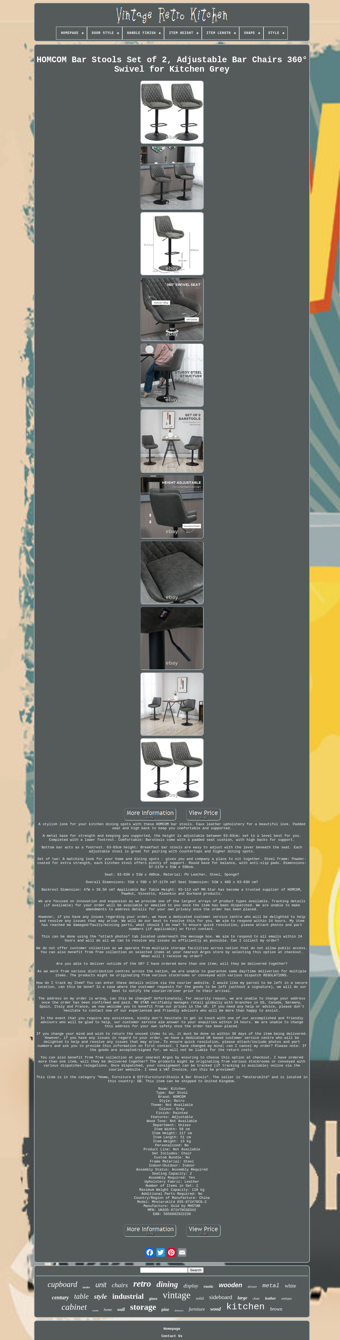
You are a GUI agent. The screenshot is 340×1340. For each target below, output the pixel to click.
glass (153, 1299)
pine (165, 1309)
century (60, 1297)
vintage (176, 1295)
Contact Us (171, 1336)
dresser (252, 1287)
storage (143, 1307)
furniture (197, 1309)
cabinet (74, 1307)
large (242, 1297)
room (95, 1310)
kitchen (245, 1307)
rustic (209, 1286)
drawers (179, 1310)
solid (200, 1298)
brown (276, 1309)
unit (100, 1285)
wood (215, 1309)
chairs (120, 1285)
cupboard (62, 1284)
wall (121, 1309)
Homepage (172, 1329)
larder (86, 1287)
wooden (230, 1285)
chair (256, 1298)
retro (142, 1284)
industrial (128, 1296)
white (290, 1286)
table (81, 1296)
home (108, 1310)
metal (270, 1286)
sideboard (220, 1297)
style (100, 1296)
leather (270, 1298)
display (190, 1286)
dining (167, 1284)
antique (286, 1298)
